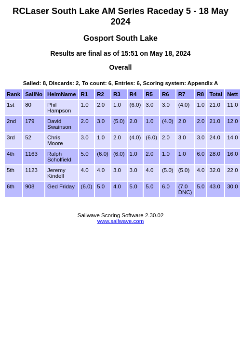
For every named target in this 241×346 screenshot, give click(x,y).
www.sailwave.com (120, 221)
